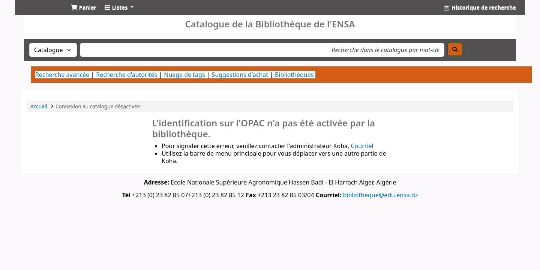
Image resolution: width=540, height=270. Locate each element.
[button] (83, 7)
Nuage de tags (184, 74)
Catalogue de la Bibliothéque (39, 14)
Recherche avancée (62, 74)
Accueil (38, 106)
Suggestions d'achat (240, 74)
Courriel (362, 146)
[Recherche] (454, 49)
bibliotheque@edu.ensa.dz (380, 195)
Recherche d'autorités (126, 74)
